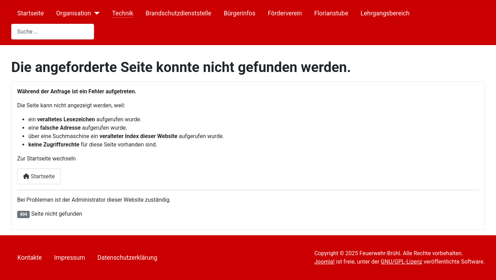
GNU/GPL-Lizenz (401, 261)
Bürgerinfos (239, 13)
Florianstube (331, 13)
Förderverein (285, 13)
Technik (122, 13)
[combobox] (52, 32)
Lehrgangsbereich (385, 13)
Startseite (30, 13)
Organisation (73, 13)
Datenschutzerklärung (127, 257)
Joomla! (324, 261)
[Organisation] (95, 13)
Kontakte (29, 257)
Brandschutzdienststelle (178, 13)
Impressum (69, 257)
